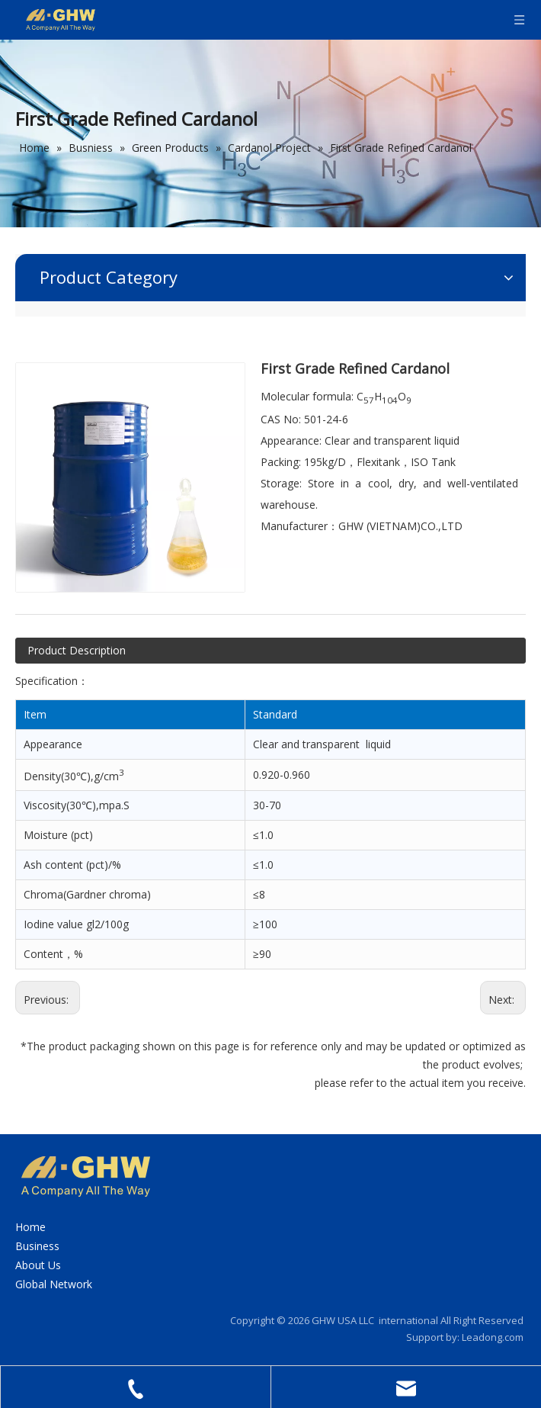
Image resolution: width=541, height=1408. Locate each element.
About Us (38, 1265)
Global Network (53, 1284)
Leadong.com (492, 1337)
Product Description (76, 650)
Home (30, 1227)
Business (37, 1246)
